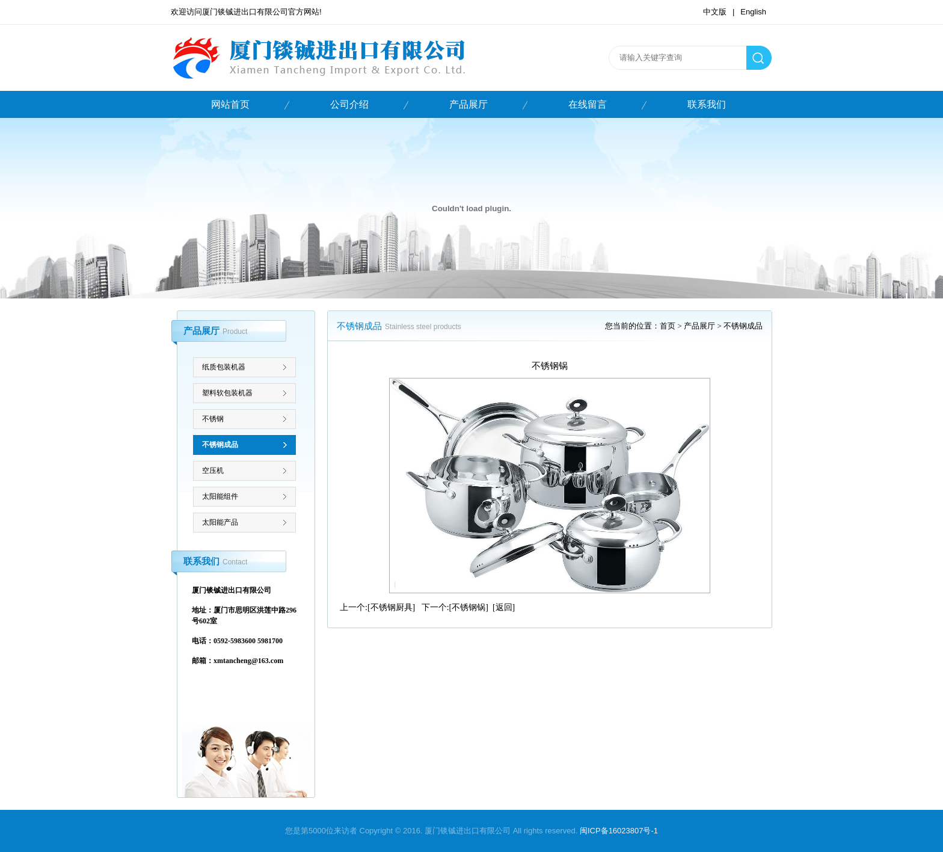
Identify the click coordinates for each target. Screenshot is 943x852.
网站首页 (230, 104)
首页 (667, 325)
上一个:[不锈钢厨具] (377, 607)
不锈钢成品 (220, 444)
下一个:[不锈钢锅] (455, 607)
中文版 (714, 11)
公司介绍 (349, 104)
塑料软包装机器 (227, 393)
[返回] (504, 607)
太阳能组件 (220, 496)
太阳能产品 (220, 522)
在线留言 (587, 104)
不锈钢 (213, 419)
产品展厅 (468, 104)
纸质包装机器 (223, 367)
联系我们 (706, 104)
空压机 (213, 470)
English (753, 11)
